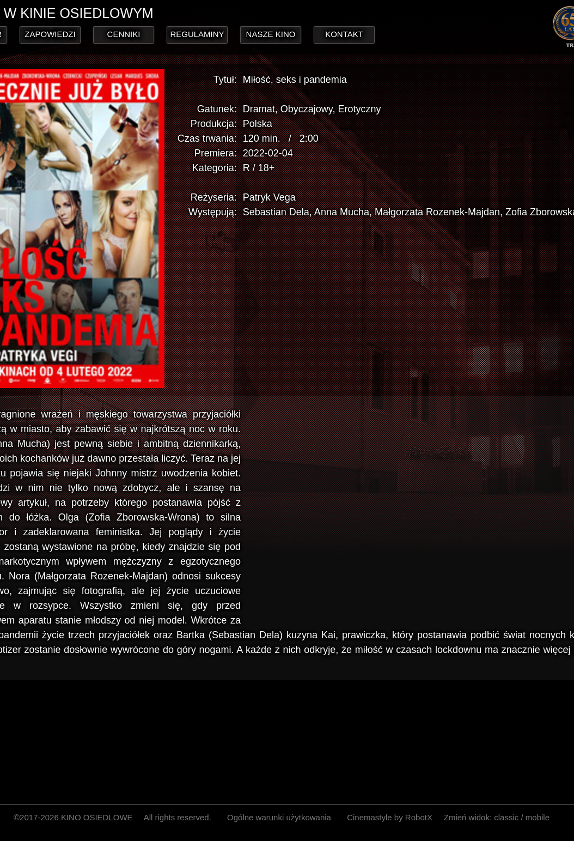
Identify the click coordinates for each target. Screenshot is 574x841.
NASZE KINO (271, 34)
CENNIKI (124, 34)
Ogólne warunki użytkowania (279, 817)
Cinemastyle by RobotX (389, 817)
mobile (537, 817)
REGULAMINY (197, 34)
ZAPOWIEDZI (50, 34)
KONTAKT (344, 34)
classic (506, 817)
